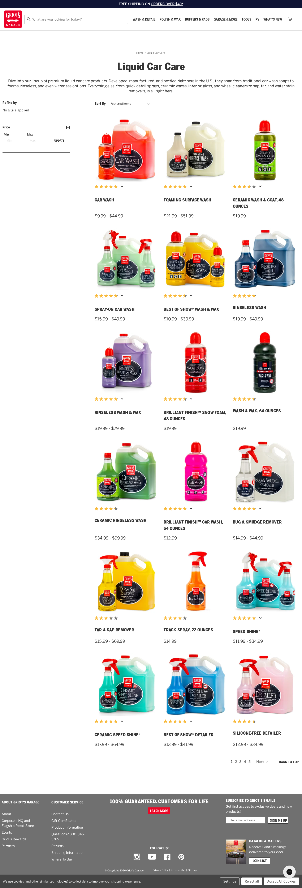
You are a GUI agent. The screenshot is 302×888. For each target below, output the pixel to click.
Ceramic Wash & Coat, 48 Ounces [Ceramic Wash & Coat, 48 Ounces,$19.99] (258, 213)
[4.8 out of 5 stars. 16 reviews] (245, 306)
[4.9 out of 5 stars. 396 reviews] (176, 732)
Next (262, 772)
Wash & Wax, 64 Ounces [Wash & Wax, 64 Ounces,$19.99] (257, 421)
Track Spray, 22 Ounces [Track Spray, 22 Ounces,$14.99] (188, 640)
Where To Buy (62, 870)
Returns (57, 856)
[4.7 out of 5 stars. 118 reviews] (176, 519)
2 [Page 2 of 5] (236, 772)
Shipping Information (67, 863)
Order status (245, 19)
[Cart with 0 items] (293, 31)
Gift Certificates (63, 831)
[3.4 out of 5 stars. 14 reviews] (107, 629)
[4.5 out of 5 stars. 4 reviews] (245, 409)
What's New (172, 31)
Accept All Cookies (281, 881)
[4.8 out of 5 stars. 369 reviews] (107, 197)
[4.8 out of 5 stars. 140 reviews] (107, 409)
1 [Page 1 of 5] (231, 772)
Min (6, 145)
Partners (8, 856)
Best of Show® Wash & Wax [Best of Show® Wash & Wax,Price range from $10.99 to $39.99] (191, 320)
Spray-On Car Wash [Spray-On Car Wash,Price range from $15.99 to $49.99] (114, 320)
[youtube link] (152, 867)
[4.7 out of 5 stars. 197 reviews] (245, 519)
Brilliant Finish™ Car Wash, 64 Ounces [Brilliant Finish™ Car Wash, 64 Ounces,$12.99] (193, 536)
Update (59, 151)
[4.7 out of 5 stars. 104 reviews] (176, 306)
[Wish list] (269, 19)
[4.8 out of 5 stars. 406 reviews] (107, 306)
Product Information (67, 838)
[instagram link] (137, 867)
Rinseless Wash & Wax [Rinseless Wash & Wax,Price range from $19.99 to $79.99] (118, 423)
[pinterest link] (181, 867)
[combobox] (136, 19)
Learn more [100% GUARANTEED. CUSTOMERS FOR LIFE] (159, 821)
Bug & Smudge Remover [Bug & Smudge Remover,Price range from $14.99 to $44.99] (257, 532)
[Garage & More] (125, 31)
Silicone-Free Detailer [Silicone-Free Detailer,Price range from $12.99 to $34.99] (257, 743)
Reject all (252, 881)
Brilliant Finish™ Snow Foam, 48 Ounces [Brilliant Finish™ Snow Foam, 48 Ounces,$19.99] (195, 426)
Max (30, 145)
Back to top (289, 772)
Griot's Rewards (14, 850)
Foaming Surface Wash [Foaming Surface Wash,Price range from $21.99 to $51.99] (187, 210)
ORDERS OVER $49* (167, 4)
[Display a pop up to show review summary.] (122, 198)
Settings (229, 881)
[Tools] (146, 31)
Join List (260, 871)
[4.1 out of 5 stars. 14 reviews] (176, 629)
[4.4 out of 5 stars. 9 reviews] (245, 732)
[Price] (36, 137)
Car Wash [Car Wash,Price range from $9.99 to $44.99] (104, 210)
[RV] (157, 31)
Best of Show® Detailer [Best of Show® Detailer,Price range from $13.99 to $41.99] (188, 745)
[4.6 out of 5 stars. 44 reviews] (176, 409)
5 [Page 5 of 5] (249, 772)
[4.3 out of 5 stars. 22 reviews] (107, 519)
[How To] (259, 31)
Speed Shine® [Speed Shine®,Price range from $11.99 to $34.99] (246, 642)
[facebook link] (167, 867)
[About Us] (276, 31)
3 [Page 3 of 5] (240, 772)
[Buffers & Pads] (96, 31)
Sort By (100, 114)
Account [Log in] (291, 19)
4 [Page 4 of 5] (245, 772)
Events (7, 843)
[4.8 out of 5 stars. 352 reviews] (107, 732)
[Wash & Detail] (43, 31)
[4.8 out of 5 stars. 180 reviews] (176, 197)
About (6, 825)
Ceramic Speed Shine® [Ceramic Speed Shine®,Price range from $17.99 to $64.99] (118, 745)
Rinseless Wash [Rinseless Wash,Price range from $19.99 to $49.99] (249, 318)
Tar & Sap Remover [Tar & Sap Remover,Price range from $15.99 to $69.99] (114, 640)
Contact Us (60, 825)
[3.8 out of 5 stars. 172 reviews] (245, 197)
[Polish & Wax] (69, 31)
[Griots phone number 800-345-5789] (212, 19)
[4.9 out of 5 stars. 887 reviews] (245, 629)
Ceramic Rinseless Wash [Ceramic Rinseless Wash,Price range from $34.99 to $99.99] (121, 531)
